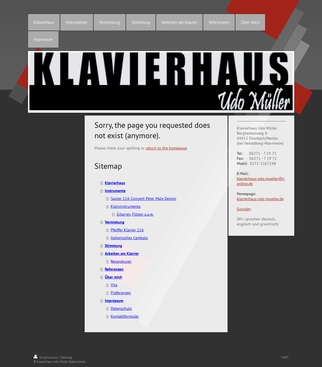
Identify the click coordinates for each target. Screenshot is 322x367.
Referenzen (114, 269)
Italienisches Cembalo (129, 237)
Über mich (113, 277)
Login (285, 357)
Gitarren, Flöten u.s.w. (135, 214)
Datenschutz (121, 308)
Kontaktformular (125, 316)
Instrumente (115, 190)
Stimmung (113, 245)
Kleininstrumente (125, 206)
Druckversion (46, 357)
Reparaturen (121, 261)
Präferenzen (121, 292)
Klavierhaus (115, 182)
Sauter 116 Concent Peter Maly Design (143, 198)
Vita (114, 284)
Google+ (244, 208)
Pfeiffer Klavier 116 (127, 229)
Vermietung (114, 222)
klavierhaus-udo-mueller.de (260, 198)
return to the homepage (166, 148)
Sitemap (66, 357)
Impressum (114, 300)
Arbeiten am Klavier (122, 253)
